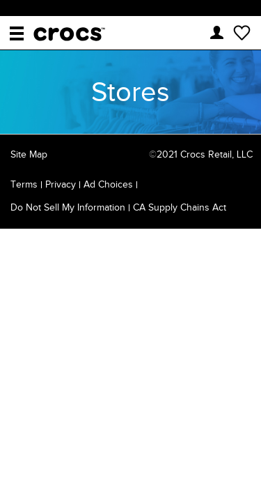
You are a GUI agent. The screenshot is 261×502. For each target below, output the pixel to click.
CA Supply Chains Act (179, 207)
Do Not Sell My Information (67, 207)
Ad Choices (108, 184)
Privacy (60, 184)
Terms (24, 184)
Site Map (28, 154)
